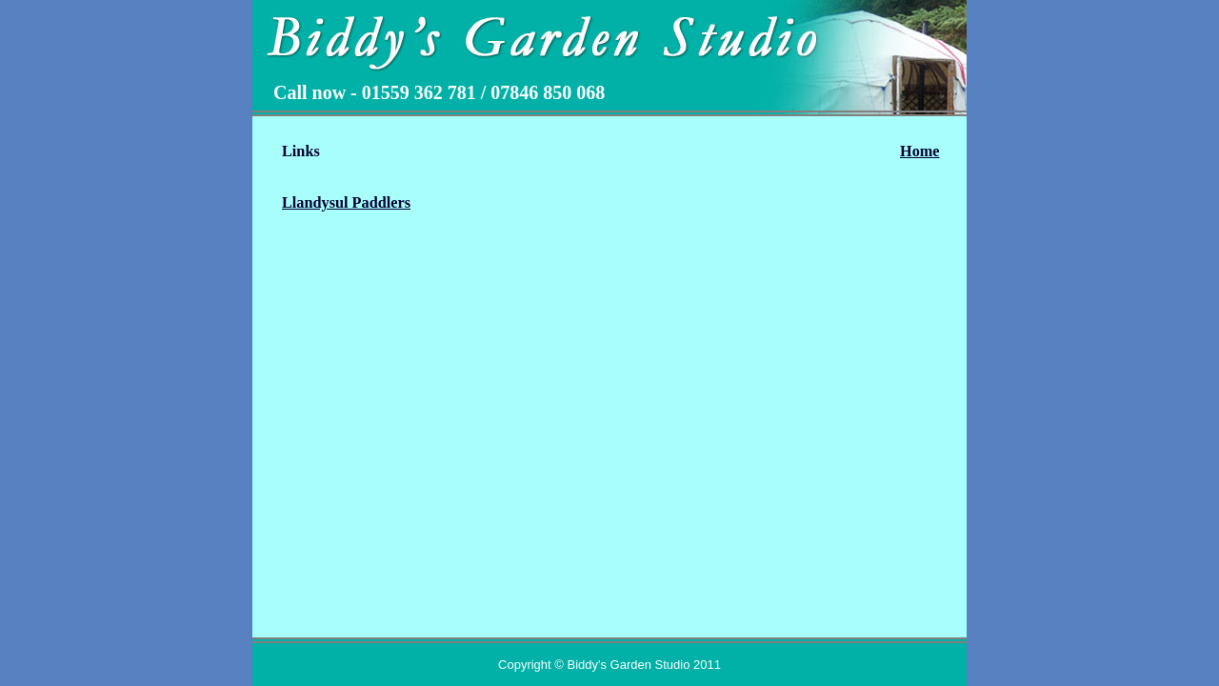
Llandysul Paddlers (346, 203)
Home (920, 151)
